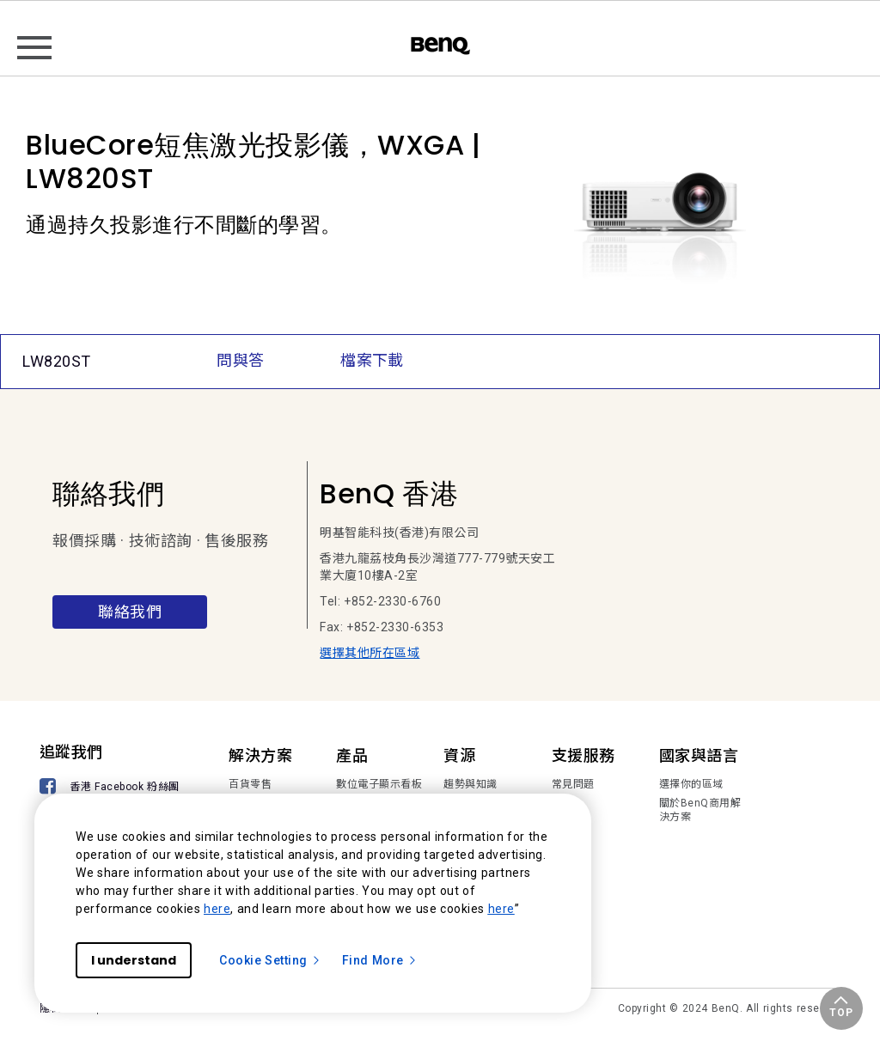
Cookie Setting (270, 960)
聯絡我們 (130, 612)
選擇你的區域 (691, 784)
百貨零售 (250, 784)
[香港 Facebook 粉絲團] (113, 788)
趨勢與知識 (470, 784)
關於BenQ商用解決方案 (700, 810)
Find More (380, 960)
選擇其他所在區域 (369, 653)
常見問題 (573, 784)
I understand (133, 960)
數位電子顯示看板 (379, 784)
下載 (562, 803)
